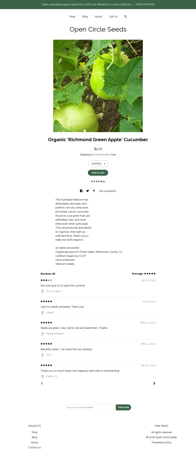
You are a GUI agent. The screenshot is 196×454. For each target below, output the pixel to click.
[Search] (126, 17)
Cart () (113, 16)
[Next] (154, 383)
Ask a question (107, 191)
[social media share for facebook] (81, 191)
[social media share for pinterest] (94, 191)
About (98, 16)
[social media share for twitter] (88, 191)
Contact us (34, 447)
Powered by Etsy (161, 442)
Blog (85, 16)
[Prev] (42, 383)
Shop (72, 16)
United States (102, 154)
